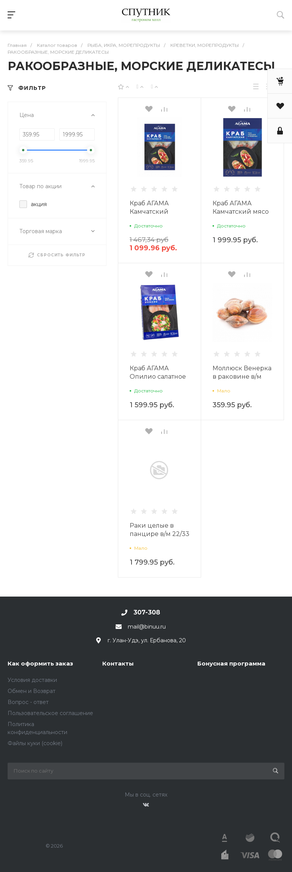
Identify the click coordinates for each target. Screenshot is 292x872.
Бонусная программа (231, 663)
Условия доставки (32, 680)
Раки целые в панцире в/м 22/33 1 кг (159, 534)
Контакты (118, 663)
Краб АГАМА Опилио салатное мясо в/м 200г (158, 377)
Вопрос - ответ (28, 702)
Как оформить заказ (40, 663)
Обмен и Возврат (32, 691)
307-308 (146, 612)
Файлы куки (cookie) (35, 743)
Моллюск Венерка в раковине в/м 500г (242, 377)
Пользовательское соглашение (50, 713)
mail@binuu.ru (147, 626)
